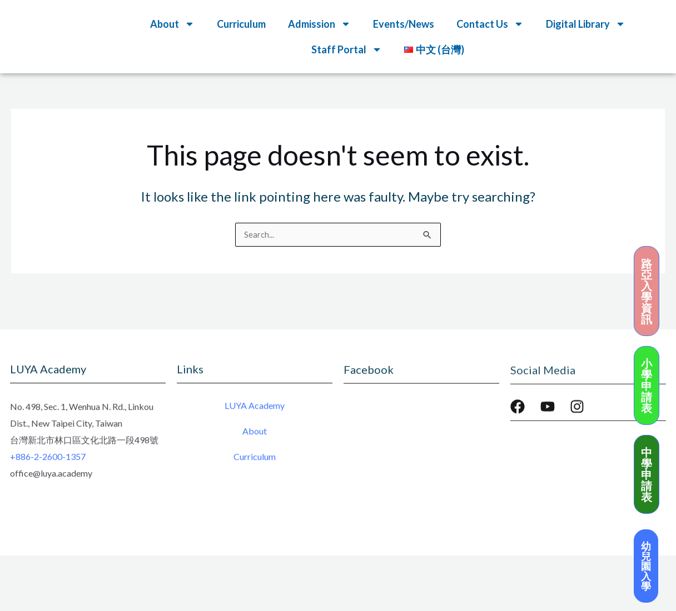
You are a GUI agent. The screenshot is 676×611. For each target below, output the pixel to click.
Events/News (403, 24)
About (172, 23)
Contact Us (490, 23)
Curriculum (241, 24)
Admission (319, 23)
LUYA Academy (255, 408)
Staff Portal (346, 49)
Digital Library (585, 23)
